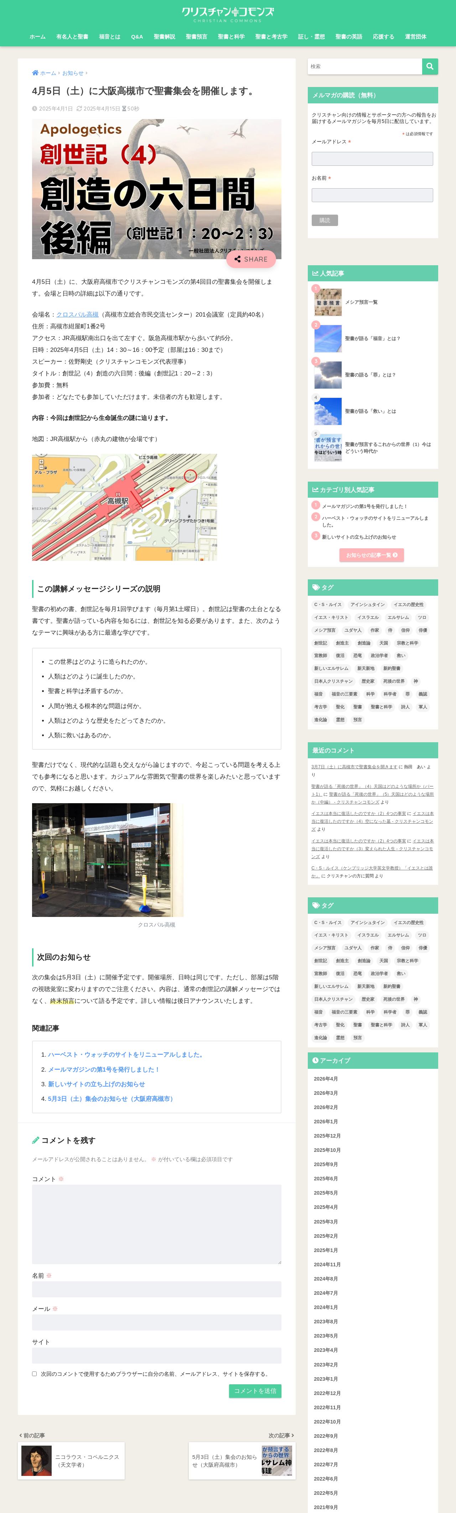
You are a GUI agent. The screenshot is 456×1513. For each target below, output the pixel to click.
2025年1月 (326, 1250)
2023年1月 (326, 1379)
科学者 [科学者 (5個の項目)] (390, 694)
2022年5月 (326, 1493)
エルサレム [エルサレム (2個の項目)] (398, 617)
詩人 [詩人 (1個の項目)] (405, 706)
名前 (42, 1275)
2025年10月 (327, 1150)
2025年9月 (326, 1164)
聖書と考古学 (271, 37)
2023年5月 (326, 1336)
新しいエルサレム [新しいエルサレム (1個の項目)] (331, 668)
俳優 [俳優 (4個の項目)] (423, 630)
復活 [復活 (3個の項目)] (340, 655)
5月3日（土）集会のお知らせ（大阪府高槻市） (112, 1099)
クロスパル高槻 (77, 314)
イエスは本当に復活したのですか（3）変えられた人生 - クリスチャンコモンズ (372, 848)
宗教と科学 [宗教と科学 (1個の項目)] (407, 643)
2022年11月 (327, 1407)
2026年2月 (326, 1107)
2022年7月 (326, 1464)
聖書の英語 (349, 37)
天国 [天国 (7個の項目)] (383, 643)
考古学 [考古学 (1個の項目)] (320, 706)
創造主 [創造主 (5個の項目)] (342, 643)
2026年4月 (326, 1079)
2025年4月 (326, 1207)
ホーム (38, 37)
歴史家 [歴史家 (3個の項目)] (368, 681)
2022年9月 (326, 1436)
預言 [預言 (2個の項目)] (357, 719)
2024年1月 (326, 1307)
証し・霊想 (311, 37)
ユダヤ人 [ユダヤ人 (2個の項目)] (353, 630)
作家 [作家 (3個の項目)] (374, 630)
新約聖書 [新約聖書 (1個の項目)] (391, 668)
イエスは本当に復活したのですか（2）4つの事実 (358, 813)
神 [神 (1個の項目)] (416, 681)
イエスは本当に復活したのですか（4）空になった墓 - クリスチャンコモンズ (372, 821)
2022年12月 (327, 1393)
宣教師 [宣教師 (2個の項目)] (320, 655)
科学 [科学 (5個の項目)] (370, 694)
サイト (41, 1342)
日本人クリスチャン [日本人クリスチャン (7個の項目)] (333, 681)
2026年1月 (326, 1121)
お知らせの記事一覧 (372, 555)
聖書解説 (164, 37)
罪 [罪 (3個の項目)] (407, 694)
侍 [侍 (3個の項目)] (390, 630)
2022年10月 (327, 1422)
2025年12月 (327, 1136)
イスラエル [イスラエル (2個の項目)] (368, 617)
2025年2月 (326, 1236)
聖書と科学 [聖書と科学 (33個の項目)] (381, 706)
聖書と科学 (231, 37)
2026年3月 (326, 1093)
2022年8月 (326, 1450)
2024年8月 (326, 1279)
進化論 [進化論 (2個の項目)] (320, 719)
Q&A (137, 37)
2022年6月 (326, 1479)
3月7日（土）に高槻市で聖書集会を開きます (354, 766)
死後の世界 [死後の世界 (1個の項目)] (394, 681)
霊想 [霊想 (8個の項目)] (340, 719)
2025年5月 (326, 1193)
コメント (48, 1179)
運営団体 (415, 37)
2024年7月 (326, 1293)
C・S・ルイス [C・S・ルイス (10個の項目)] (328, 604)
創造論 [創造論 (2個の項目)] (364, 643)
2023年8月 (326, 1322)
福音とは (109, 37)
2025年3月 (326, 1222)
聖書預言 (196, 37)
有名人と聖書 (72, 37)
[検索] (430, 66)
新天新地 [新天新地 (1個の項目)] (365, 668)
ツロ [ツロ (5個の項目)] (422, 617)
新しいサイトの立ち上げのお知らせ (96, 1084)
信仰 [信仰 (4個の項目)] (405, 630)
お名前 (321, 178)
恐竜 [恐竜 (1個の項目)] (357, 655)
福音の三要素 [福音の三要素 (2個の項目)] (344, 694)
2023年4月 (326, 1350)
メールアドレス (331, 141)
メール (45, 1309)
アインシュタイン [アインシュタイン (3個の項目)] (368, 604)
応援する (383, 37)
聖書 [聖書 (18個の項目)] (357, 706)
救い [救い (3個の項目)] (401, 655)
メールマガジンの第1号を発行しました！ (104, 1069)
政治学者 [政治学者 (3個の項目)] (379, 655)
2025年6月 (326, 1179)
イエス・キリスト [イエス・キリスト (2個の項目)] (331, 617)
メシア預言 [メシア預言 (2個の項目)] (325, 630)
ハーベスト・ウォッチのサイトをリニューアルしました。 (127, 1054)
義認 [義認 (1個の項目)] (423, 694)
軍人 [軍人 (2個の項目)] (423, 706)
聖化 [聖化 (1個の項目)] (340, 706)
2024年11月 (327, 1264)
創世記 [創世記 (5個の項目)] (320, 643)
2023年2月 (326, 1365)
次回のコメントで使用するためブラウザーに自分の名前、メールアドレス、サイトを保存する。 (156, 1374)
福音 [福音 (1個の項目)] (318, 694)
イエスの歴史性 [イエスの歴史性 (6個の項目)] (409, 604)
